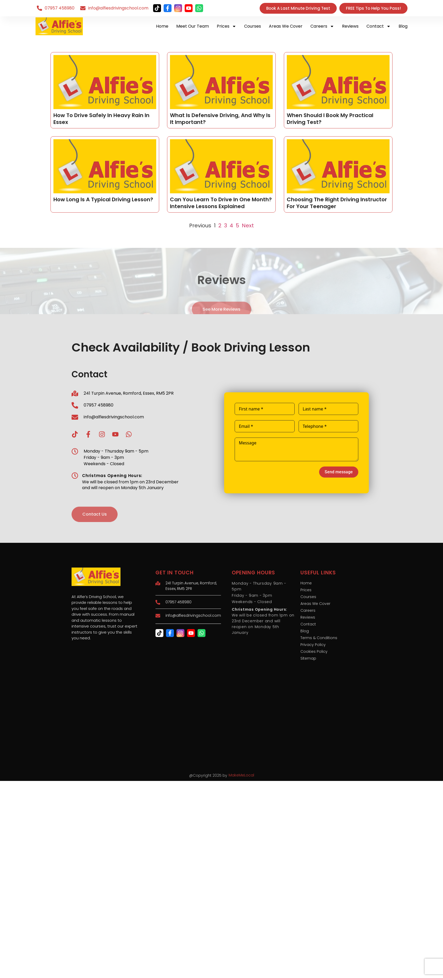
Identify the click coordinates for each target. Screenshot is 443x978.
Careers (322, 26)
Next (248, 225)
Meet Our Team (192, 26)
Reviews (350, 26)
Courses (252, 26)
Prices (226, 26)
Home (162, 26)
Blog (403, 26)
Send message (339, 471)
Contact (378, 26)
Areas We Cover (286, 26)
